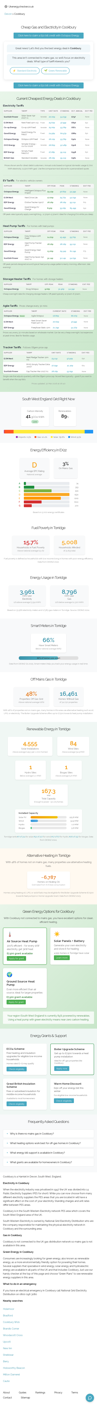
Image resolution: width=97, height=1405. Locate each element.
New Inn (7, 1348)
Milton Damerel (11, 1374)
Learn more (62, 958)
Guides (22, 1392)
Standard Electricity (26, 70)
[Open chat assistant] (90, 1398)
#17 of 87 (55, 837)
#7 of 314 (21, 837)
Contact (7, 1397)
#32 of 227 (38, 837)
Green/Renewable (59, 70)
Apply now (61, 1069)
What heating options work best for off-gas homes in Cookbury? (45, 1143)
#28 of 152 (73, 837)
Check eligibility (16, 1069)
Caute (6, 1381)
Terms (74, 1392)
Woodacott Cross (13, 1335)
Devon (8, 14)
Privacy (58, 1392)
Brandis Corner (11, 1329)
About (6, 1392)
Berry (6, 1361)
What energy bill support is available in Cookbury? (37, 1153)
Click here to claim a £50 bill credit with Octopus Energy (48, 35)
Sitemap (25, 1397)
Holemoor (8, 1309)
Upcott (7, 1342)
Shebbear (8, 1355)
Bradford (8, 1315)
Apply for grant (16, 958)
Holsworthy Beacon (14, 1368)
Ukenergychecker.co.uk (19, 6)
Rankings (40, 1392)
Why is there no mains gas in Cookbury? (32, 1134)
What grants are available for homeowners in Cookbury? (41, 1162)
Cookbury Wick (11, 1322)
